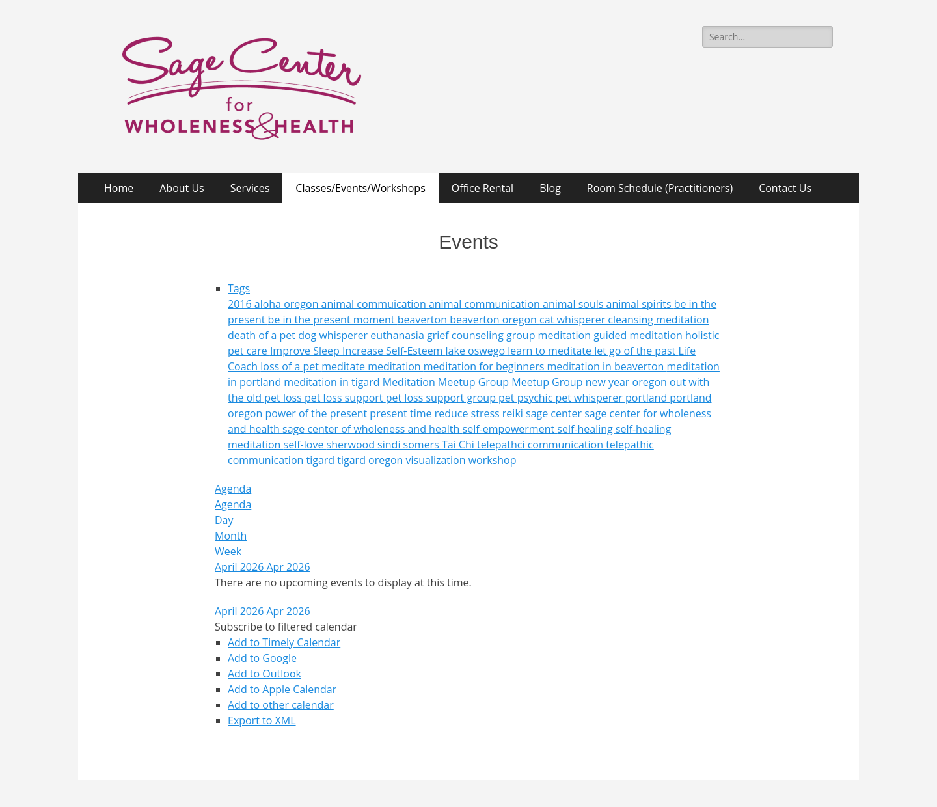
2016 (241, 304)
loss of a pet (290, 366)
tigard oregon (371, 460)
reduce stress (468, 413)
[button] (286, 627)
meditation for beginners (485, 366)
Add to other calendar (281, 705)
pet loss (284, 397)
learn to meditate (551, 351)
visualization (437, 460)
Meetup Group (548, 382)
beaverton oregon (494, 319)
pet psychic (526, 397)
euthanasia (398, 335)
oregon (651, 382)
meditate (344, 366)
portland (647, 397)
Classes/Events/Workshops (360, 188)
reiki (514, 413)
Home (118, 188)
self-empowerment (510, 429)
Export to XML (262, 720)
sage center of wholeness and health (372, 429)
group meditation (549, 335)
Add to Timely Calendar (284, 642)
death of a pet (263, 335)
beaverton (424, 319)
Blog (550, 188)
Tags (239, 288)
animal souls (574, 304)
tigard (321, 460)
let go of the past (636, 351)
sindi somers (409, 444)
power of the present (317, 413)
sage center (555, 413)
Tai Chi (459, 444)
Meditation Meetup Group (447, 382)
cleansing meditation (658, 319)
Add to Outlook (264, 673)
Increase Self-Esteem (394, 351)
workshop (492, 460)
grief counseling (466, 335)
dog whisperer (334, 335)
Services (250, 188)
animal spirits (640, 304)
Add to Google (262, 658)
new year (609, 382)
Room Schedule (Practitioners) (660, 188)
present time (402, 413)
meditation (396, 366)
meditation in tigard (333, 382)
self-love (305, 444)
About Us (181, 188)
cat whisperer (573, 319)
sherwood (352, 444)
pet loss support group (442, 397)
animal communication (486, 304)
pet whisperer (590, 397)
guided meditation (639, 335)
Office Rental (482, 188)
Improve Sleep (306, 351)
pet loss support (345, 397)
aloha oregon (287, 304)
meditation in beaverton (606, 366)
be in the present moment (333, 319)
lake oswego (477, 351)
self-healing (586, 429)
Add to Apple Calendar (282, 689)
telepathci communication (541, 444)
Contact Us (785, 188)
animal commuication (375, 304)
